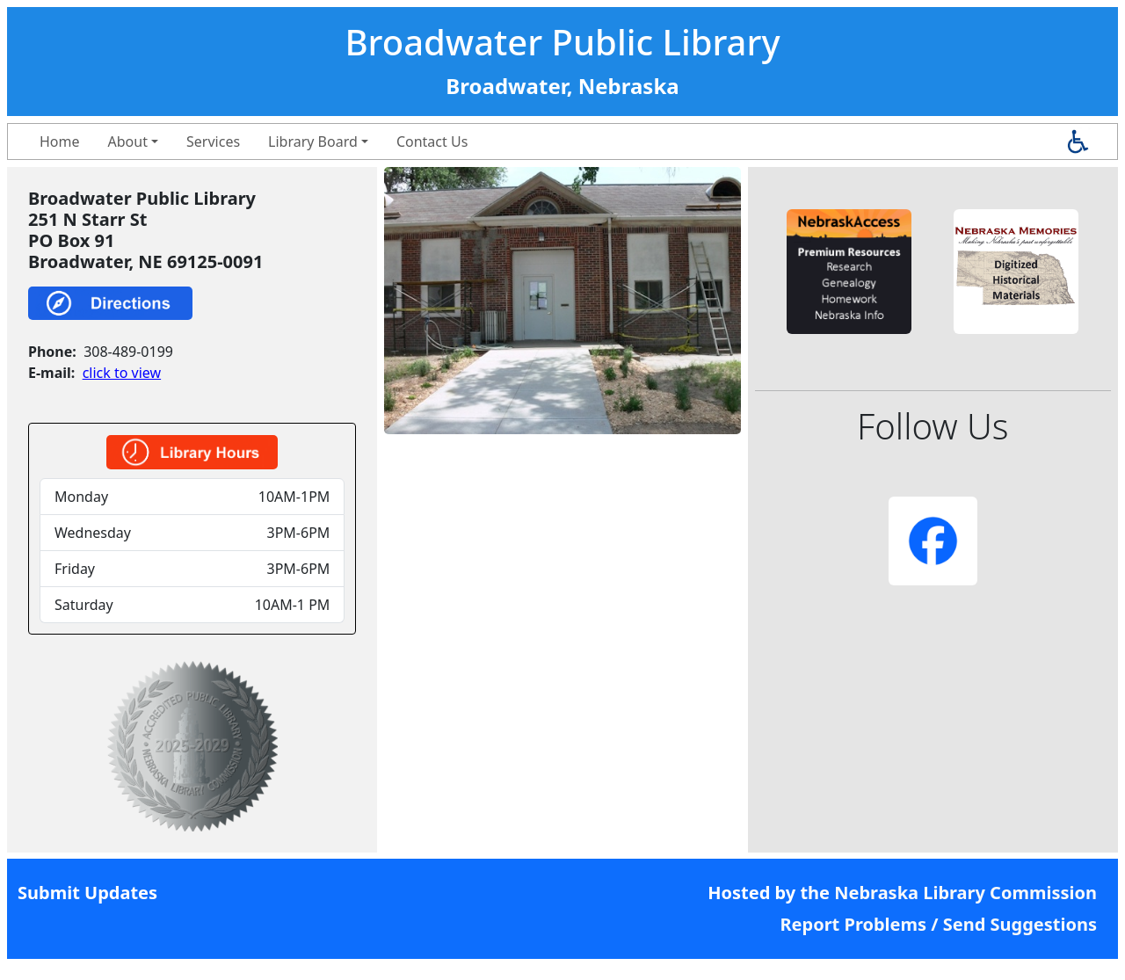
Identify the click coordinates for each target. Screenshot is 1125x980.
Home (60, 141)
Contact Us (432, 141)
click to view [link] (122, 372)
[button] (849, 271)
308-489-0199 (128, 351)
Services (213, 141)
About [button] (128, 141)
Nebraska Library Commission (965, 892)
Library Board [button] (313, 141)
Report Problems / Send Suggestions (938, 924)
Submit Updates (87, 892)
